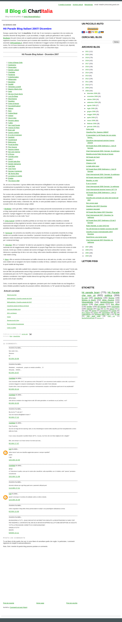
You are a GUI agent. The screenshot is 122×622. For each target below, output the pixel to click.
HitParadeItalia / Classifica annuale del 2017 (19, 302)
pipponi (112, 309)
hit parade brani (91, 292)
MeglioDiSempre (107, 302)
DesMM (10, 84)
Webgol (10, 108)
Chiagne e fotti (91, 163)
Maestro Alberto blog (15, 89)
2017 (87, 63)
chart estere (99, 304)
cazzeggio (115, 307)
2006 (87, 250)
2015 (87, 70)
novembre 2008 (92, 96)
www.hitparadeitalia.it (32, 17)
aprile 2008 (91, 117)
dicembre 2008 (92, 93)
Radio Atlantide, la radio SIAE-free (97, 226)
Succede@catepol (14, 106)
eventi (96, 313)
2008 (87, 91)
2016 (87, 67)
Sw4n (10, 91)
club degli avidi (93, 316)
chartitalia (12, 378)
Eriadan (10, 178)
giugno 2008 (91, 111)
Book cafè (11, 130)
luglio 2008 (91, 108)
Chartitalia (11, 72)
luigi (10, 449)
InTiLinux (11, 154)
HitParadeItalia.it (16, 43)
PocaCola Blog (13, 144)
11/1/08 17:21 (14, 488)
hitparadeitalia (87, 302)
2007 (87, 247)
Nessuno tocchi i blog (13, 320)
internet (90, 309)
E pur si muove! (91, 183)
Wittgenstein (12, 79)
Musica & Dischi (89, 300)
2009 (87, 88)
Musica (111, 298)
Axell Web (11, 166)
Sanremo (99, 318)
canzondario (106, 313)
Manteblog (11, 82)
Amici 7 (10, 159)
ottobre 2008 (91, 99)
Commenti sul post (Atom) (18, 607)
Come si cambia (11, 327)
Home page (40, 603)
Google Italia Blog (14, 161)
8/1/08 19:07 (14, 373)
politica (108, 295)
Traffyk (10, 123)
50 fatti (117, 314)
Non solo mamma (14, 152)
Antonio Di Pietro (13, 128)
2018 (87, 60)
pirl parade (101, 307)
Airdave (10, 116)
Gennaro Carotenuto (15, 171)
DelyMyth (11, 137)
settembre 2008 (92, 102)
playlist (94, 311)
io (118, 309)
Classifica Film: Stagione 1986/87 (97, 132)
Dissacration (12, 67)
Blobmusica (12, 142)
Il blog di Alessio (13, 103)
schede (113, 311)
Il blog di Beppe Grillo (15, 62)
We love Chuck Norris (15, 94)
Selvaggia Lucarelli (14, 87)
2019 (87, 57)
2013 (87, 76)
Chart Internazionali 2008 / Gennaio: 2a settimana (102, 174)
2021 (87, 51)
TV (105, 309)
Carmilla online (13, 157)
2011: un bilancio (12, 313)
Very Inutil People (14, 125)
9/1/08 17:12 (14, 417)
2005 (87, 253)
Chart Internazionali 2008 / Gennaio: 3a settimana (102, 151)
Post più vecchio (71, 603)
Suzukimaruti (12, 140)
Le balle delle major (92, 166)
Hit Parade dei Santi (93, 157)
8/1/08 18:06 (14, 359)
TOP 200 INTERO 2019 (14, 309)
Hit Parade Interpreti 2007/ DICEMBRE (99, 177)
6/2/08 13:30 (14, 511)
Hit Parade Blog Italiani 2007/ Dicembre (27, 28)
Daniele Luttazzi (13, 70)
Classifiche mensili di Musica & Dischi (18, 305)
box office (115, 304)
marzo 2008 (91, 120)
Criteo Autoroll (9, 221)
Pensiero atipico (13, 120)
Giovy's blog (12, 118)
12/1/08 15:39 (14, 500)
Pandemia (11, 75)
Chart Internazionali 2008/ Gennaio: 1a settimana (102, 186)
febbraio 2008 (92, 123)
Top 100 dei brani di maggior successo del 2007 (102, 229)
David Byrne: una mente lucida (96, 237)
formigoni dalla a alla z (103, 314)
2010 (87, 85)
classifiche (16, 336)
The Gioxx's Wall (13, 181)
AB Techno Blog (13, 173)
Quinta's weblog (13, 133)
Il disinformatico (13, 77)
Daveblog (11, 101)
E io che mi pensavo (15, 135)
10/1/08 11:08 (14, 476)
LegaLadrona (86, 314)
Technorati (8, 233)
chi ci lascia (86, 313)
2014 (87, 73)
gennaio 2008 (92, 126)
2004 (87, 256)
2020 (87, 54)
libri (115, 313)
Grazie (9, 316)
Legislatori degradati (93, 209)
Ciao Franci (12, 169)
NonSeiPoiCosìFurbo (88, 318)
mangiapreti (104, 311)
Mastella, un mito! (92, 180)
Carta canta (90, 129)
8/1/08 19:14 (14, 389)
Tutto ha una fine (11, 295)
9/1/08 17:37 (14, 443)
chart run (111, 316)
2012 (87, 79)
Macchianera (12, 99)
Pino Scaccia (12, 147)
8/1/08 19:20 (14, 403)
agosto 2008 (91, 105)
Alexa (7, 259)
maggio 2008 (91, 114)
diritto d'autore (108, 300)
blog (11, 336)
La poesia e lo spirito (15, 176)
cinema (85, 304)
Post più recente (8, 603)
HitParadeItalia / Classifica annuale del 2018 (19, 298)
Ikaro (10, 111)
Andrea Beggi (12, 113)
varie (86, 311)
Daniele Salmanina (14, 164)
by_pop (85, 298)
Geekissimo (12, 65)
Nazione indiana (13, 149)
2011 (87, 82)
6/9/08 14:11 (14, 533)
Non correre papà (92, 203)
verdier (89, 307)
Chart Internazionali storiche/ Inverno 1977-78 (101, 189)
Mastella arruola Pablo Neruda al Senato (99, 154)
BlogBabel (6, 38)
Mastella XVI (90, 160)
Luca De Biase (13, 96)
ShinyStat (8, 245)
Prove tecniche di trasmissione (15, 324)
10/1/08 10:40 (14, 460)
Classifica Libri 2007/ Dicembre (96, 206)
